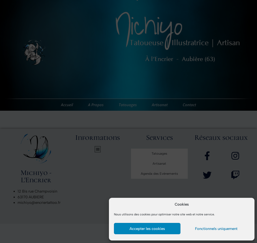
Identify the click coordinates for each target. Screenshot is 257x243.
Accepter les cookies (147, 228)
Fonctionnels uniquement (216, 228)
